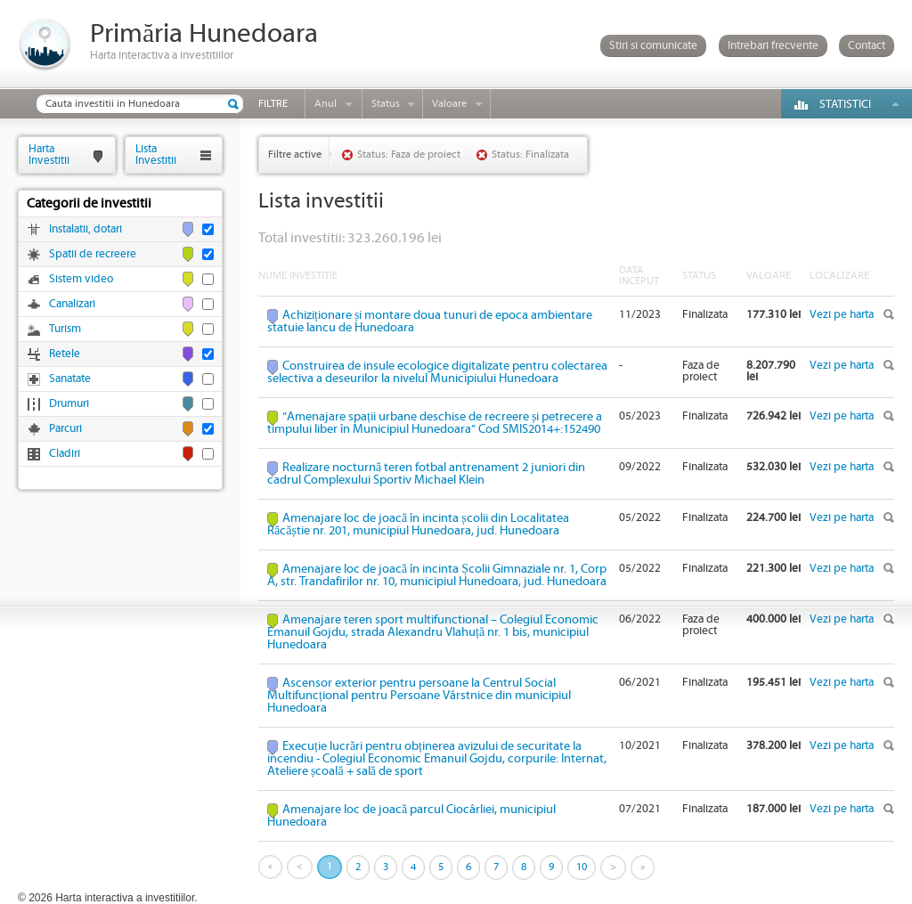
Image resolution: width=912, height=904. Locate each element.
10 (581, 867)
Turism (65, 329)
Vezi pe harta (842, 315)
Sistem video (81, 279)
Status (385, 104)
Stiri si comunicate (653, 46)
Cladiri (64, 453)
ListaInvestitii (155, 155)
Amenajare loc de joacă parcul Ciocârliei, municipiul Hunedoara (411, 815)
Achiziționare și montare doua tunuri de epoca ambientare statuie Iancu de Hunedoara (429, 321)
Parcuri (65, 429)
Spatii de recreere (92, 254)
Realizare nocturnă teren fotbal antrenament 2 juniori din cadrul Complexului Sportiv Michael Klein (426, 473)
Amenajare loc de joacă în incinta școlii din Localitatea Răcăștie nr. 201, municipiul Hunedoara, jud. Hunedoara (418, 524)
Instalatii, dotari (85, 229)
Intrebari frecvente (773, 46)
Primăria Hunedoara (204, 34)
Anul (325, 104)
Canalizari (72, 304)
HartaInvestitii (48, 155)
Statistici (845, 104)
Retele (64, 354)
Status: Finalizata (530, 154)
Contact (866, 46)
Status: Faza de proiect (408, 154)
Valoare (449, 104)
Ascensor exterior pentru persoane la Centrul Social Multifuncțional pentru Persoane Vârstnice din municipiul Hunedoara (419, 695)
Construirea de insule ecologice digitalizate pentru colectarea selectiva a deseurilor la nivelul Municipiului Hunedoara (437, 372)
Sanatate (70, 379)
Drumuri (69, 404)
